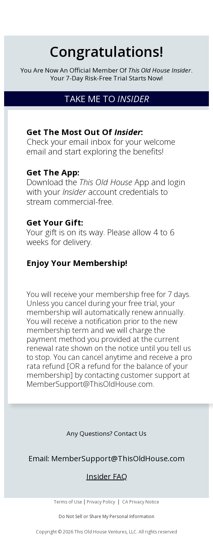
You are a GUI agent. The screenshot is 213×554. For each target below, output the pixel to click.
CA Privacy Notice (140, 502)
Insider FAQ (106, 476)
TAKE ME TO (106, 98)
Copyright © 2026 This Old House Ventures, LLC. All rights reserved (106, 532)
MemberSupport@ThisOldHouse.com (90, 384)
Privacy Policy (101, 502)
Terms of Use (68, 502)
